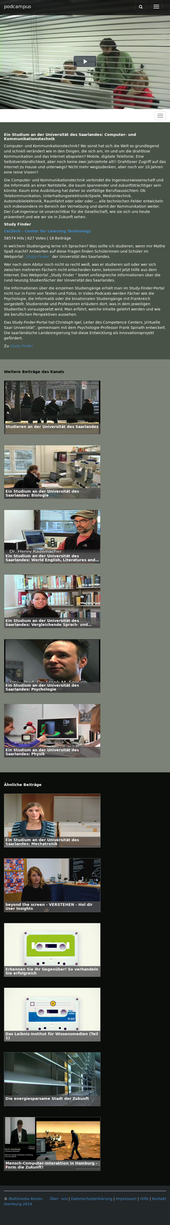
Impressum (126, 1199)
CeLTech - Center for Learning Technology (47, 231)
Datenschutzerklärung (91, 1199)
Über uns (59, 1199)
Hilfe (144, 1199)
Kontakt (159, 1199)
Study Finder (21, 346)
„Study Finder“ (38, 256)
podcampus (17, 6)
